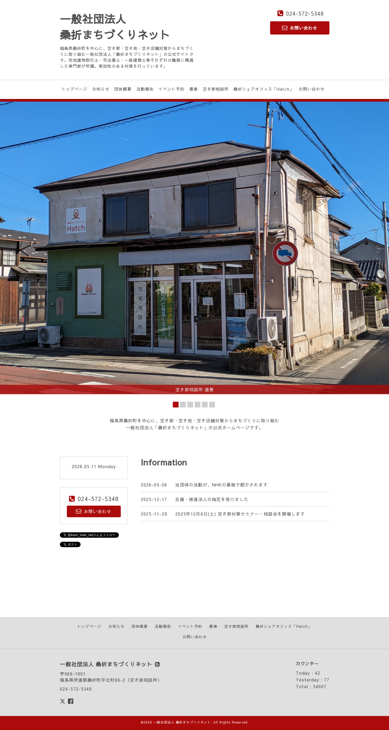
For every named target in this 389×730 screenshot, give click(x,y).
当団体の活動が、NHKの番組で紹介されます (221, 485)
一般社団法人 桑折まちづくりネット (182, 722)
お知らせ (100, 89)
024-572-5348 (305, 13)
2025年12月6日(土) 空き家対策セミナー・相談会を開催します (240, 514)
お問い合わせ (312, 89)
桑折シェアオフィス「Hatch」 (263, 89)
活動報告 (145, 89)
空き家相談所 (216, 89)
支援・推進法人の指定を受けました (212, 499)
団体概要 (123, 89)
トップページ (74, 89)
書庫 (193, 89)
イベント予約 (171, 89)
